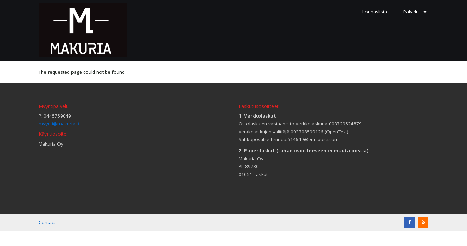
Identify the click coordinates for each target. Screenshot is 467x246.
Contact (47, 222)
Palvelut (415, 14)
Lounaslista (374, 12)
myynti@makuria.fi (59, 124)
